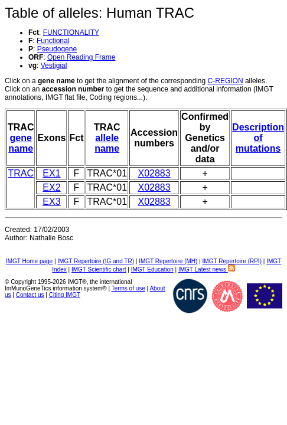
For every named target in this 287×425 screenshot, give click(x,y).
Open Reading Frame (81, 57)
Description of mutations (258, 137)
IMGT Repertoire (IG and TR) (95, 261)
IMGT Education (152, 269)
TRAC (21, 173)
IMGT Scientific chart (98, 269)
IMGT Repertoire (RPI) (232, 261)
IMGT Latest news (206, 269)
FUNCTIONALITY (71, 32)
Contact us (30, 295)
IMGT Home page (29, 261)
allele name (106, 143)
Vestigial (54, 65)
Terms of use (128, 288)
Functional (53, 41)
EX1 (51, 173)
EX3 (51, 202)
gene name (20, 143)
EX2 (51, 187)
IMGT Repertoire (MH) (168, 261)
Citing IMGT (64, 295)
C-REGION (225, 81)
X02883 (154, 173)
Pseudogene (57, 49)
